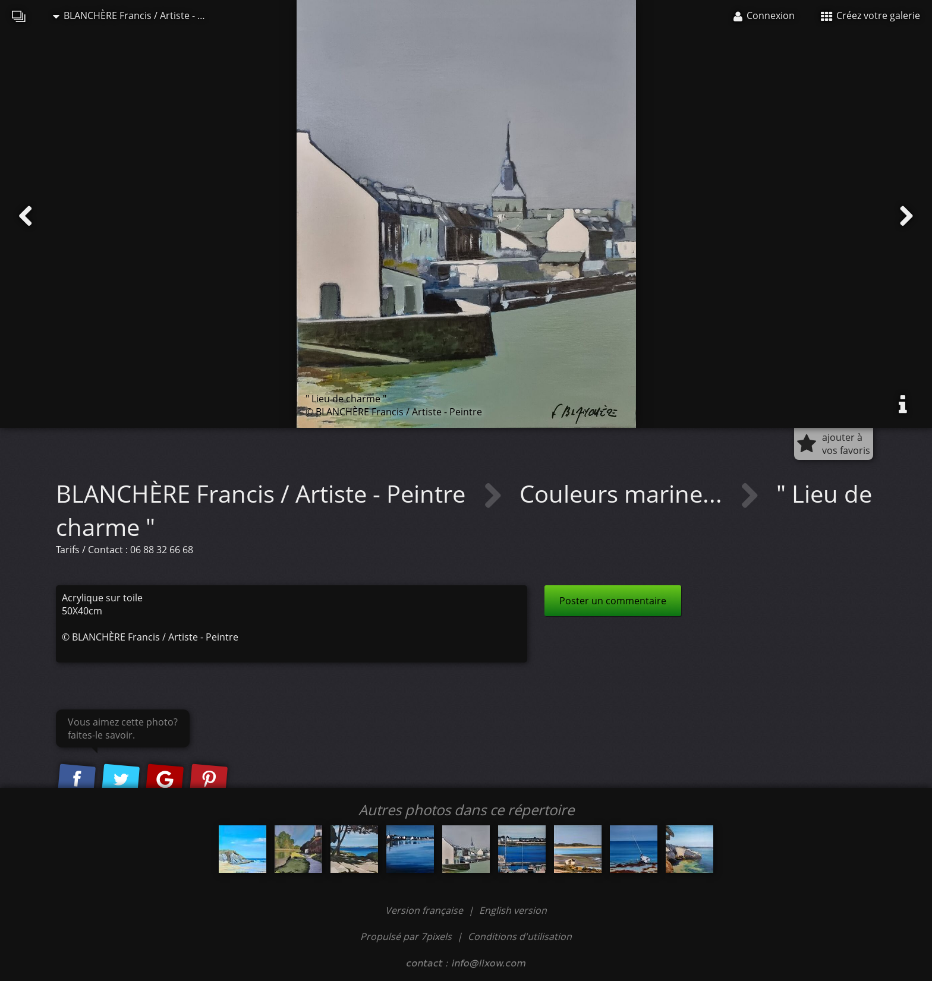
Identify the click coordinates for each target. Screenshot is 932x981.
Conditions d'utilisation (520, 936)
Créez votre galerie (870, 15)
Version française (425, 910)
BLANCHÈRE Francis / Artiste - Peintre (136, 15)
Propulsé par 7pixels (406, 936)
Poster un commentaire (612, 600)
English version (513, 910)
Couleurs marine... (623, 493)
